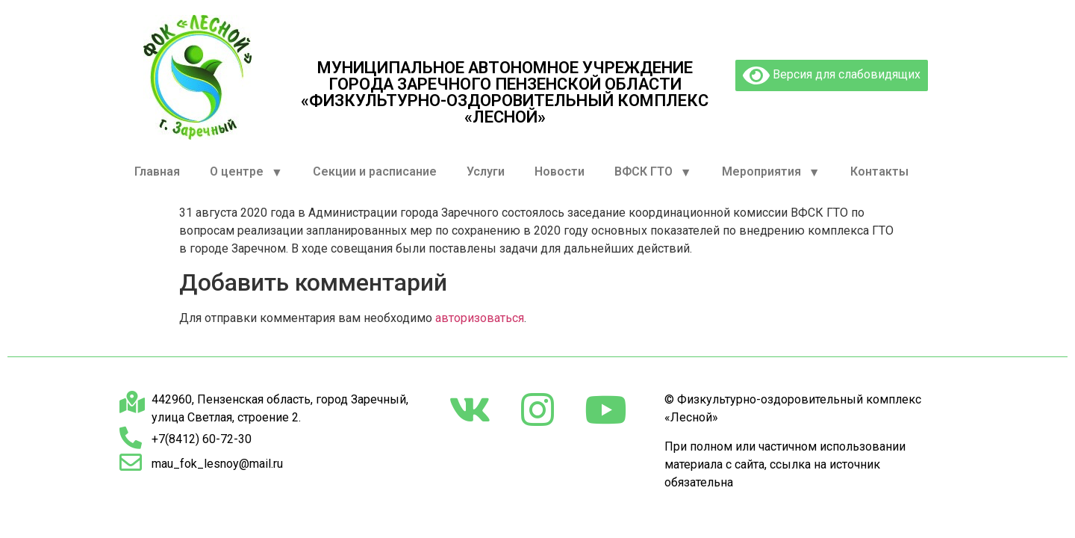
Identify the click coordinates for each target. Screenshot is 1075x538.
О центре (246, 172)
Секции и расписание (375, 171)
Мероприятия (771, 172)
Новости (560, 171)
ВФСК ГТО (653, 172)
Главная (157, 171)
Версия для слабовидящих (831, 75)
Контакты (879, 171)
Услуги (486, 171)
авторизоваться (479, 318)
